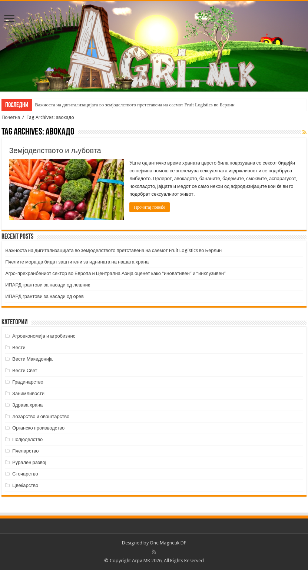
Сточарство (25, 474)
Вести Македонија (32, 359)
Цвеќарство (25, 485)
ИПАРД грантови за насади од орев (44, 296)
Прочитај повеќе (149, 207)
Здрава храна (27, 405)
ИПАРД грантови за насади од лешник (47, 285)
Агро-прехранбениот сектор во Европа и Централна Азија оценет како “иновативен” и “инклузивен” (115, 273)
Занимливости (28, 393)
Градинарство (27, 382)
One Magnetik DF (168, 543)
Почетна (10, 117)
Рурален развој (29, 462)
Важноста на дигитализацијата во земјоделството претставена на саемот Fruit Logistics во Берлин (135, 104)
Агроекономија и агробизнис (43, 336)
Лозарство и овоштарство (40, 416)
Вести (19, 347)
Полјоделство (27, 439)
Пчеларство (25, 451)
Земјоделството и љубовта (55, 150)
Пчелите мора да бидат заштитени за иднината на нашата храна (77, 262)
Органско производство (38, 428)
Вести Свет (24, 370)
